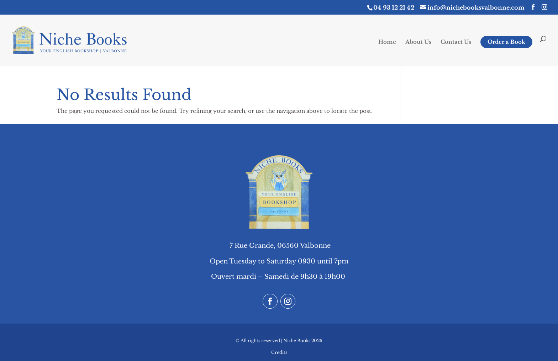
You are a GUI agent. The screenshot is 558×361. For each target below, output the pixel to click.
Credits (279, 352)
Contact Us (456, 42)
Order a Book (506, 41)
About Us (418, 42)
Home (387, 42)
